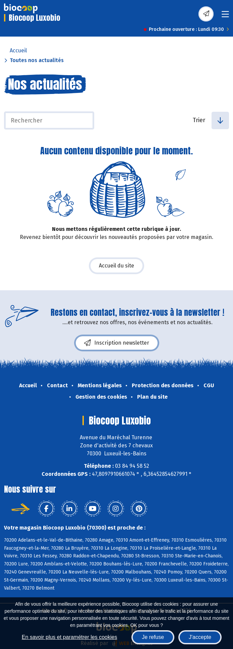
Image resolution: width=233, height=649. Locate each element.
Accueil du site (116, 265)
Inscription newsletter (116, 343)
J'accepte (200, 637)
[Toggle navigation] (225, 16)
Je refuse (153, 637)
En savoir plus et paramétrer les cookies (69, 637)
